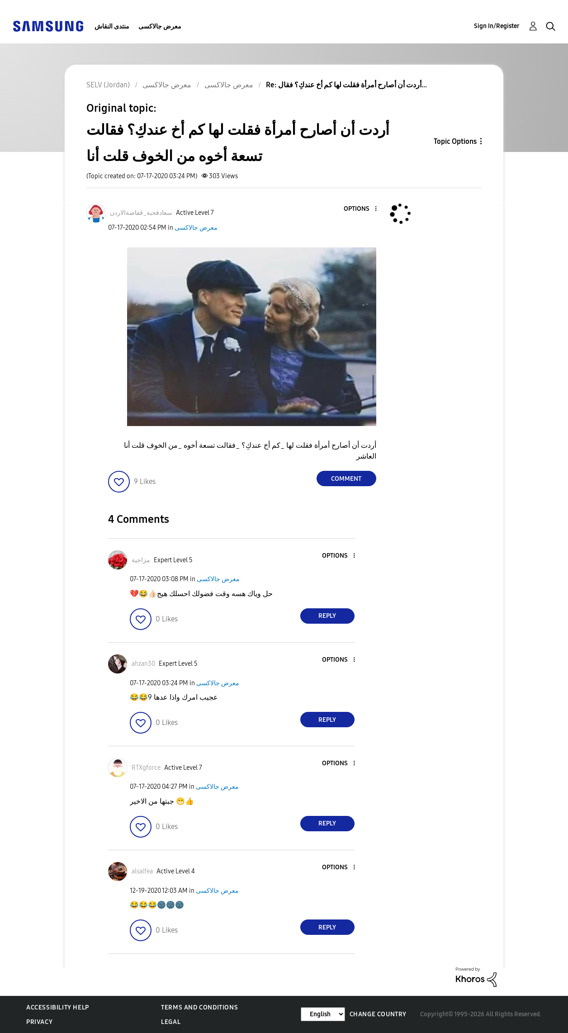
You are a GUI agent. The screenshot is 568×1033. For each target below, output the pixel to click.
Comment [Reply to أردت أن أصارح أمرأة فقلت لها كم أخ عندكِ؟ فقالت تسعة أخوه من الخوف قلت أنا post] (346, 479)
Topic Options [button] (455, 141)
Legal (170, 1022)
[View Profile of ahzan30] (143, 664)
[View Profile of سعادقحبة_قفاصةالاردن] (141, 213)
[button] (360, 209)
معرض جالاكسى (159, 26)
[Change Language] (323, 1014)
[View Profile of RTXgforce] (146, 768)
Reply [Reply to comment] (327, 616)
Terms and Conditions (199, 1007)
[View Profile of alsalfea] (142, 871)
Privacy (39, 1022)
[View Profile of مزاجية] (141, 560)
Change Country (378, 1014)
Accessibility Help (57, 1007)
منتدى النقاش (112, 26)
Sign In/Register (497, 26)
